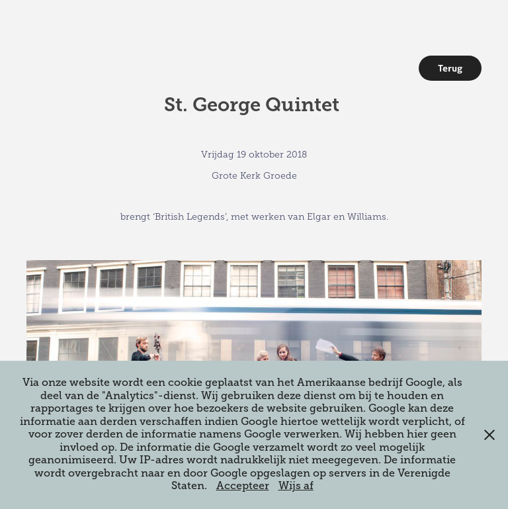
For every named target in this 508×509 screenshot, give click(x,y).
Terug (450, 68)
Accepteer (242, 486)
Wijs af (296, 486)
